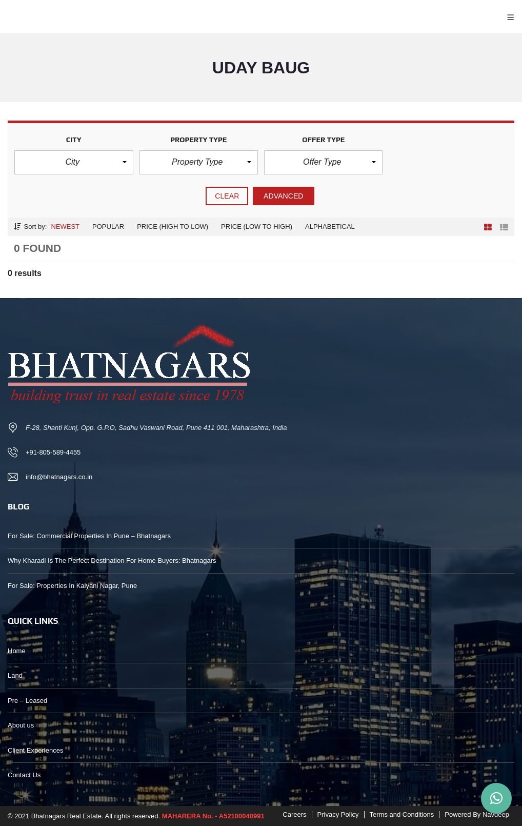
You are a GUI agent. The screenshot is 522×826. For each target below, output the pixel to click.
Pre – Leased (27, 700)
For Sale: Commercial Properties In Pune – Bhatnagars (89, 536)
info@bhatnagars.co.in (59, 477)
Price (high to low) (172, 226)
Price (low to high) (256, 226)
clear (227, 196)
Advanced (283, 196)
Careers (294, 814)
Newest (65, 226)
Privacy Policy (338, 814)
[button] (73, 162)
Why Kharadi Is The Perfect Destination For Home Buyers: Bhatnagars (112, 560)
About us (21, 725)
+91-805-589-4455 (53, 452)
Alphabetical (330, 226)
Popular (108, 226)
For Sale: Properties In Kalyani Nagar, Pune (72, 585)
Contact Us (24, 775)
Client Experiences (35, 750)
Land (15, 675)
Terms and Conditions (402, 814)
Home (17, 651)
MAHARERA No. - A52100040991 (213, 816)
